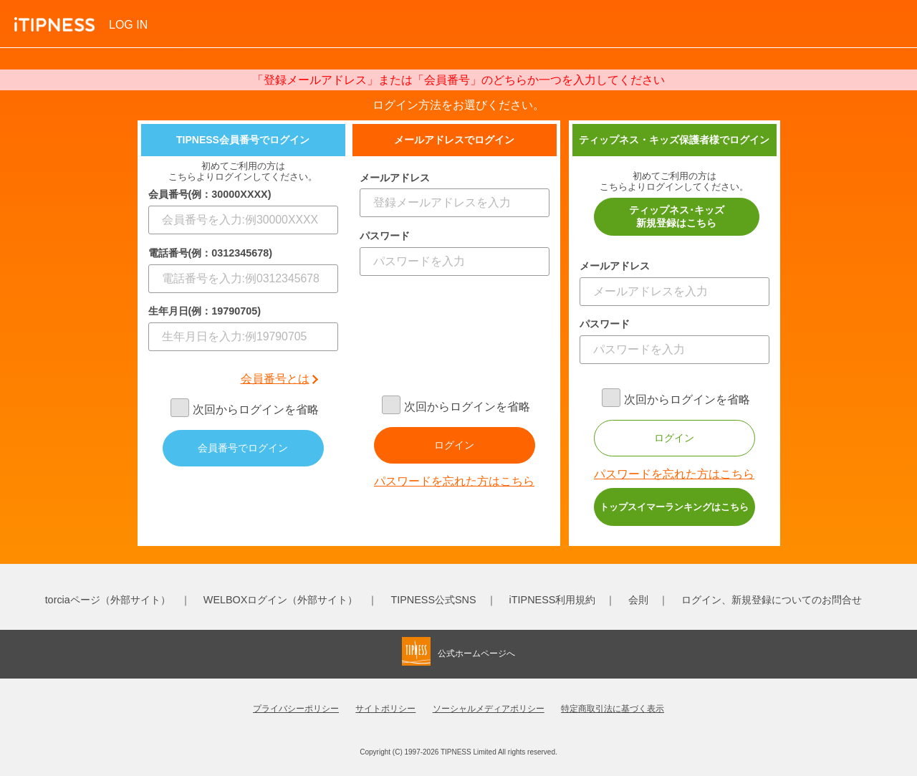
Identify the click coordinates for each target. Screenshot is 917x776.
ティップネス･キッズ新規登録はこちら (676, 216)
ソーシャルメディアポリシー (488, 709)
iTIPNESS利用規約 (552, 599)
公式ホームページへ (476, 653)
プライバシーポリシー (296, 709)
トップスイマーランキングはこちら (674, 507)
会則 (638, 599)
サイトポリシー (385, 709)
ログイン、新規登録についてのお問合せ (771, 599)
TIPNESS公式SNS (433, 599)
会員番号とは (275, 379)
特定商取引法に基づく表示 (612, 709)
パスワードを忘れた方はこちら (454, 481)
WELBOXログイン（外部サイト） (280, 599)
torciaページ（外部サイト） (108, 599)
